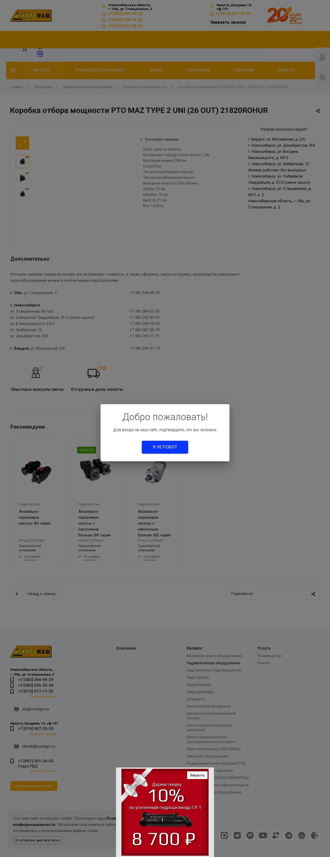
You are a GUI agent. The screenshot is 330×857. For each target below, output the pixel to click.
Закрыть (197, 775)
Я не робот (165, 447)
